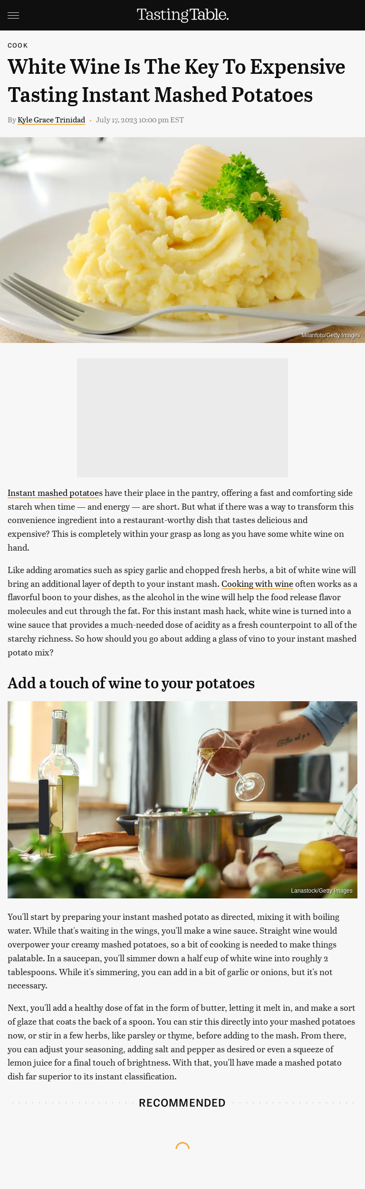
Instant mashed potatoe (53, 492)
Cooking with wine (257, 583)
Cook (18, 45)
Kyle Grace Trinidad (51, 119)
